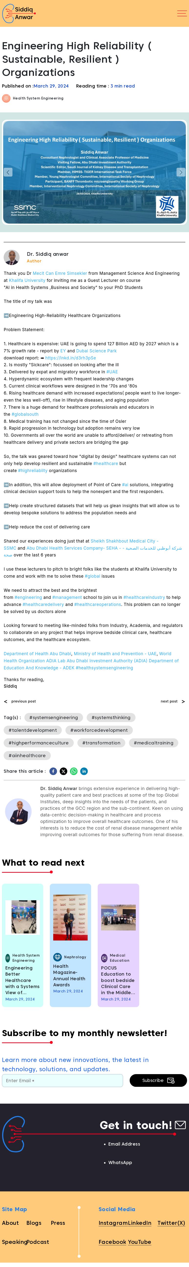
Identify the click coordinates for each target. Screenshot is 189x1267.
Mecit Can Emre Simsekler (60, 273)
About (10, 1223)
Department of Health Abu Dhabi (37, 653)
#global (92, 576)
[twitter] (63, 771)
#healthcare (106, 463)
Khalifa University (27, 280)
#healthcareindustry (144, 597)
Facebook (112, 1242)
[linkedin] (84, 771)
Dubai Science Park (96, 350)
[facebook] (53, 771)
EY (63, 350)
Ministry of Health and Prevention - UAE (115, 653)
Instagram (113, 1223)
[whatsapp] (74, 771)
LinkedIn (139, 1223)
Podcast (37, 1242)
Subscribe (158, 1081)
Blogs (34, 1223)
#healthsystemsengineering (104, 667)
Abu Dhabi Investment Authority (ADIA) (107, 660)
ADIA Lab (55, 660)
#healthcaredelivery (43, 604)
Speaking (15, 1242)
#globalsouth (25, 414)
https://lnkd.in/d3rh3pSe (70, 358)
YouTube (139, 1242)
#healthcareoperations (97, 604)
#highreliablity (33, 470)
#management (67, 597)
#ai (125, 484)
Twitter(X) (171, 1223)
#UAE (112, 371)
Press (58, 1223)
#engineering (28, 597)
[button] (8, 172)
